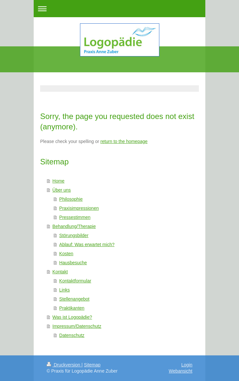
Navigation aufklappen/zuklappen (119, 9)
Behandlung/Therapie (74, 226)
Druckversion (64, 364)
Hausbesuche (73, 262)
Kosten (66, 253)
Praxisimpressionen (79, 208)
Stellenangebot (74, 299)
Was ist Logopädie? (72, 317)
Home (58, 181)
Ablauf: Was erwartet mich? (87, 244)
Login (186, 364)
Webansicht (180, 371)
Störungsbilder (73, 235)
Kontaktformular (75, 280)
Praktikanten (72, 308)
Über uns (61, 190)
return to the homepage (124, 141)
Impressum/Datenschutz (76, 326)
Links (64, 289)
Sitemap (92, 364)
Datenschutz (72, 335)
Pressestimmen (74, 217)
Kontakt (60, 271)
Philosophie (71, 199)
